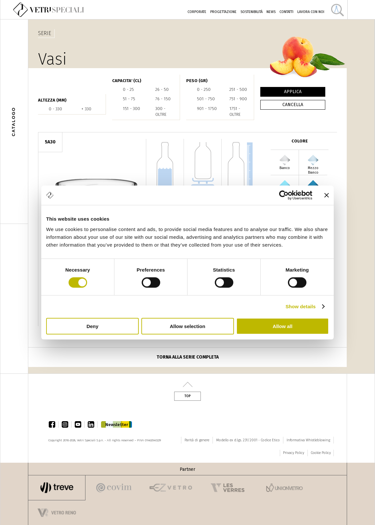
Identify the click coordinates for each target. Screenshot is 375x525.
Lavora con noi (310, 12)
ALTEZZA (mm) (52, 100)
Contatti (286, 12)
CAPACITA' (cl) (126, 80)
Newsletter (116, 424)
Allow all (282, 326)
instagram (66, 424)
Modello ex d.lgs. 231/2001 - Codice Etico (248, 440)
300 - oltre (160, 111)
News (271, 12)
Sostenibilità (251, 12)
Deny (92, 326)
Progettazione (223, 12)
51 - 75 (129, 98)
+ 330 (86, 108)
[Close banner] (326, 195)
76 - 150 (163, 98)
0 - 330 (55, 108)
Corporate (197, 12)
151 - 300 (131, 108)
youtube (79, 424)
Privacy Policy (293, 453)
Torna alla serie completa (188, 357)
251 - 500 (238, 89)
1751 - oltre (234, 111)
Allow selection (187, 326)
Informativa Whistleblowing (308, 440)
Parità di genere (197, 440)
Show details (301, 306)
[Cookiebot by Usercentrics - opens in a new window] (283, 195)
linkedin (92, 424)
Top (187, 396)
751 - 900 (238, 98)
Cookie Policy (321, 453)
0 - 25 (128, 89)
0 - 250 (204, 89)
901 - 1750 (207, 108)
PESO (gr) (197, 80)
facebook (53, 424)
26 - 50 (162, 89)
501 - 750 (206, 98)
